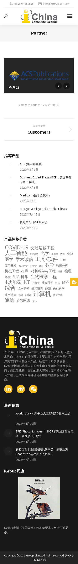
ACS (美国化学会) (31, 164)
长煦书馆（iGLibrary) (33, 222)
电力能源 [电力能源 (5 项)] (13, 282)
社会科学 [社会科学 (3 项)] (47, 282)
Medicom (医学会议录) (35, 195)
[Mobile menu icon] (70, 16)
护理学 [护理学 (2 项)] (33, 265)
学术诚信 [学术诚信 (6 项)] (24, 259)
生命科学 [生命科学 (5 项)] (20, 276)
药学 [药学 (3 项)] (28, 295)
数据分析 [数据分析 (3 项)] (62, 265)
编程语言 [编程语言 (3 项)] (37, 288)
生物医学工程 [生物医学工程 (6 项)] (44, 276)
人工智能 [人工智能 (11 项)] (16, 252)
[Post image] (10, 165)
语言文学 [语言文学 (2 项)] (57, 295)
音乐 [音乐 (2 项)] (34, 300)
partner (35, 105)
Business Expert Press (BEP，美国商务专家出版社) (45, 179)
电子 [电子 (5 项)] (27, 282)
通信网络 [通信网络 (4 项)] (23, 300)
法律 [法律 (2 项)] (60, 271)
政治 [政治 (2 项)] (41, 265)
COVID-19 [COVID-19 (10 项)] (17, 247)
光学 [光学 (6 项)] (45, 253)
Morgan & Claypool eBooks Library (43, 209)
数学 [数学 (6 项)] (49, 265)
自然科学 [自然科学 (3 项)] (59, 288)
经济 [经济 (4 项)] (65, 282)
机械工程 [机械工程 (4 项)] (12, 271)
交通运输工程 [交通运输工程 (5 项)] (42, 247)
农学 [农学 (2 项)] (62, 254)
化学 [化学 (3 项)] (70, 254)
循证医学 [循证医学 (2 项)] (23, 265)
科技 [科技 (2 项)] (57, 282)
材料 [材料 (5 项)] (25, 270)
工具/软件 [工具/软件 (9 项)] (46, 259)
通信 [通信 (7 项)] (9, 300)
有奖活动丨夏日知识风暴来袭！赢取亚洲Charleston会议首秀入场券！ (42, 451)
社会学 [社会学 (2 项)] (36, 282)
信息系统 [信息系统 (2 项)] (33, 254)
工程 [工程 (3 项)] (63, 260)
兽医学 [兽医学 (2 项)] (54, 254)
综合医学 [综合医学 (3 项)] (23, 288)
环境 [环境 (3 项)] (8, 277)
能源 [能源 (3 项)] (48, 288)
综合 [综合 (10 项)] (10, 287)
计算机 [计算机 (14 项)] (42, 293)
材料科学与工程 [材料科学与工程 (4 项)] (43, 271)
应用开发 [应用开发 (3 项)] (10, 265)
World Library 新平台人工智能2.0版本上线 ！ (43, 415)
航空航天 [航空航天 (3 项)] (10, 295)
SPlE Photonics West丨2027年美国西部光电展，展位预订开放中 (44, 433)
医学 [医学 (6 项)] (9, 259)
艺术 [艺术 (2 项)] (21, 295)
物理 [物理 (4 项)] (68, 271)
